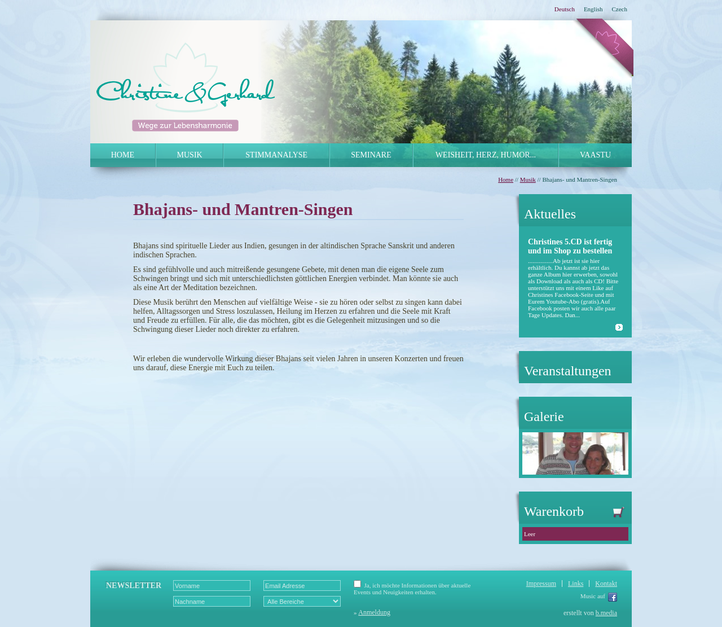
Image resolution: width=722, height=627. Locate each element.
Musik (528, 179)
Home (505, 179)
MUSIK (189, 155)
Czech (619, 9)
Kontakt (606, 583)
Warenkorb (578, 511)
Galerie (544, 416)
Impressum (541, 583)
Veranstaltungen (567, 370)
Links (575, 583)
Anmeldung (374, 612)
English (593, 9)
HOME (122, 155)
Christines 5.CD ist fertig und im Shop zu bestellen (570, 246)
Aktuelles (550, 214)
